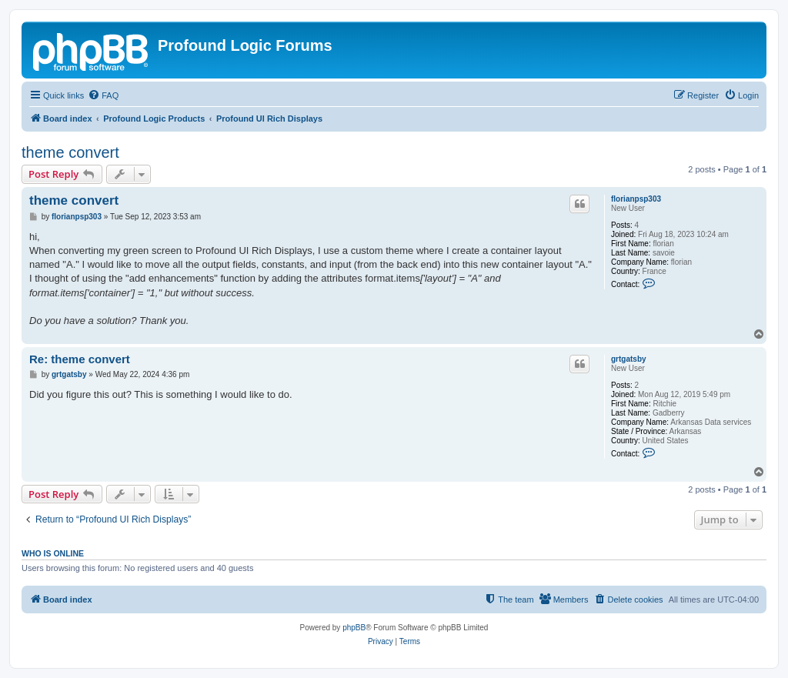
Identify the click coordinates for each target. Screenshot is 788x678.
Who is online (53, 553)
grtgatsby (628, 359)
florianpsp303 (636, 199)
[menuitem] (103, 95)
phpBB (354, 627)
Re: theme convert (79, 359)
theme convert (70, 152)
